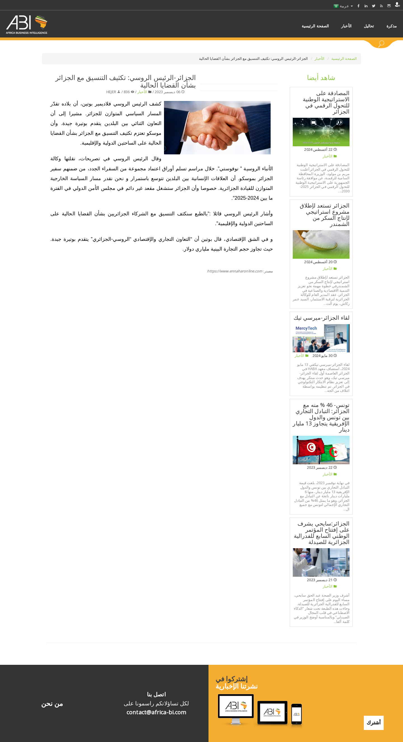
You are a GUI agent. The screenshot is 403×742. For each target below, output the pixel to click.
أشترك (374, 718)
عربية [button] (343, 5)
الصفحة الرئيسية (344, 58)
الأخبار (320, 58)
